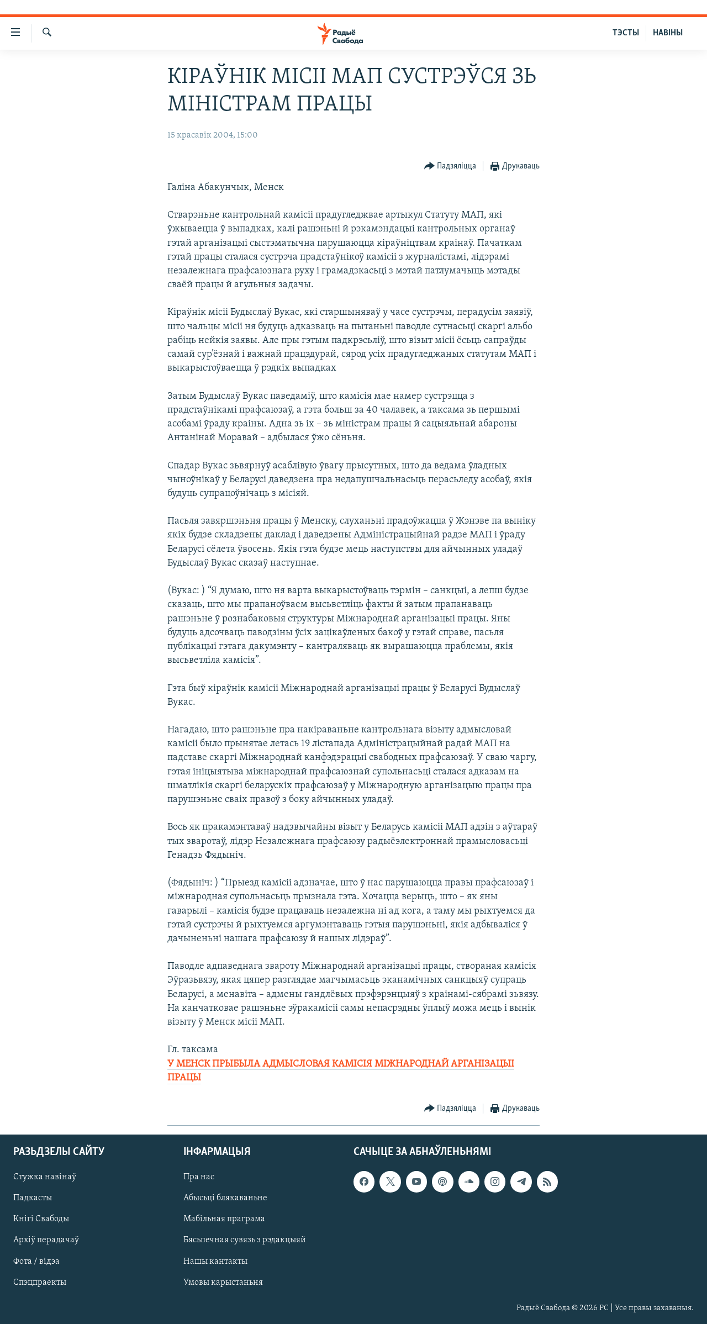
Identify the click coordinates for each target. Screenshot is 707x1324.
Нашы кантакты (215, 1261)
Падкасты (32, 1198)
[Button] (450, 166)
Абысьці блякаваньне (225, 1198)
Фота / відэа (36, 1261)
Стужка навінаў (44, 1177)
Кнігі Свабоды (41, 1219)
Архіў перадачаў (46, 1240)
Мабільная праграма (224, 1219)
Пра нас (198, 1177)
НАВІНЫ (668, 33)
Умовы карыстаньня (223, 1282)
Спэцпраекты (39, 1282)
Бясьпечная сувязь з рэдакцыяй (244, 1240)
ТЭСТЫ (626, 33)
